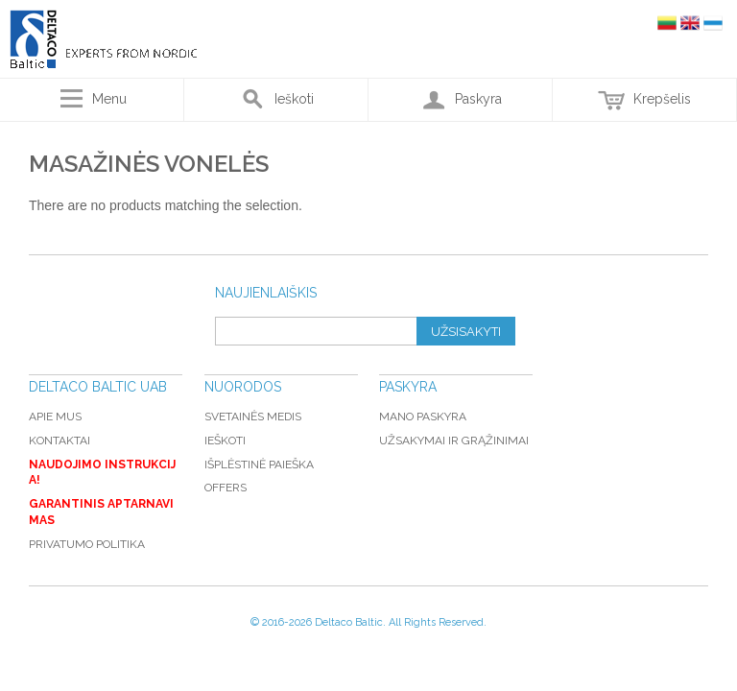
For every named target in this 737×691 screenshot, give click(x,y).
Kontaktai (59, 440)
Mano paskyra (422, 416)
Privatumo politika (87, 544)
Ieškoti (225, 440)
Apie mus (55, 416)
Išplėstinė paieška (259, 464)
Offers (225, 487)
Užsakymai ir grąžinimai (454, 440)
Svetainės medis (252, 416)
